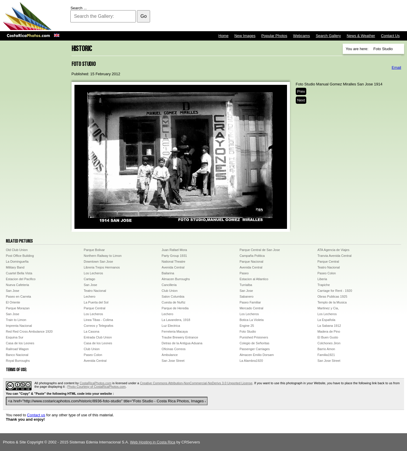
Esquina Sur (14, 337)
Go (143, 16)
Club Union (170, 290)
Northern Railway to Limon (103, 255)
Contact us (36, 415)
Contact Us (390, 36)
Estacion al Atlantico (253, 279)
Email (396, 67)
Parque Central (328, 261)
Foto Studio (247, 331)
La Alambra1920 (251, 360)
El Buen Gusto (327, 337)
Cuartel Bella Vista (19, 273)
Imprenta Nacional (19, 325)
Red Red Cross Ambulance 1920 (29, 331)
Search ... (78, 8)
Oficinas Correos (174, 349)
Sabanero (246, 296)
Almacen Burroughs (176, 279)
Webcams (301, 36)
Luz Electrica (171, 325)
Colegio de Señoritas (254, 343)
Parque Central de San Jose (259, 250)
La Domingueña (17, 261)
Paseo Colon (326, 273)
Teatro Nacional (328, 267)
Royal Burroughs (18, 360)
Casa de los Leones (20, 343)
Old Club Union (17, 250)
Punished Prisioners (253, 337)
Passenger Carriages (254, 349)
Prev (301, 91)
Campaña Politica (252, 255)
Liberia (322, 279)
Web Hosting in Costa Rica (152, 442)
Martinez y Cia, (328, 308)
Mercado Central (251, 308)
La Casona (91, 331)
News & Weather (361, 36)
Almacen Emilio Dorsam (256, 355)
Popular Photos (274, 36)
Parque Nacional (251, 261)
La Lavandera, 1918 (176, 320)
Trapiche (323, 285)
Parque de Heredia (175, 308)
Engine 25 (246, 325)
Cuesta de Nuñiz (173, 302)
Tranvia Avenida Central (334, 255)
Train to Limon (16, 320)
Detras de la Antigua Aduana (182, 343)
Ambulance (170, 355)
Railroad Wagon (17, 349)
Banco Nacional (17, 355)
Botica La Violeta (251, 320)
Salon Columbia (173, 296)
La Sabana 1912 (329, 325)
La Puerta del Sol (96, 302)
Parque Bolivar (94, 250)
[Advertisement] (298, 16)
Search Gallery (328, 36)
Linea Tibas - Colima (98, 320)
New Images (244, 36)
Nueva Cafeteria (17, 285)
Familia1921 (326, 355)
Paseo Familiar (250, 302)
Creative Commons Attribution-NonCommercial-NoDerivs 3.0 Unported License (196, 383)
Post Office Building (20, 255)
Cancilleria (169, 285)
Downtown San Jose (98, 261)
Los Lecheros (93, 273)
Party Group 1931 (174, 255)
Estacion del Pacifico (21, 279)
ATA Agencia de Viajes (333, 250)
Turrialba (245, 285)
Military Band (15, 267)
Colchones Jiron (328, 343)
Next (301, 100)
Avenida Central (173, 267)
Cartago (89, 279)
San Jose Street (173, 360)
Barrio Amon (326, 349)
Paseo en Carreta (18, 296)
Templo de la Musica (332, 302)
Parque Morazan (17, 308)
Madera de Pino (328, 331)
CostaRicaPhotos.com (96, 383)
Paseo (243, 273)
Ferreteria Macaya (175, 331)
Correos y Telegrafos (98, 325)
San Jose (90, 285)
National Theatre (173, 261)
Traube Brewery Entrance (180, 337)
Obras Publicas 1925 (332, 296)
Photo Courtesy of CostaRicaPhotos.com (96, 386)
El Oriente (13, 302)
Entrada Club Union (98, 337)
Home (223, 36)
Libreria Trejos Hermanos (102, 267)
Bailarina (168, 273)
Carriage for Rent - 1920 (334, 290)
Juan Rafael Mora (174, 250)
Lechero (89, 296)
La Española (326, 320)
